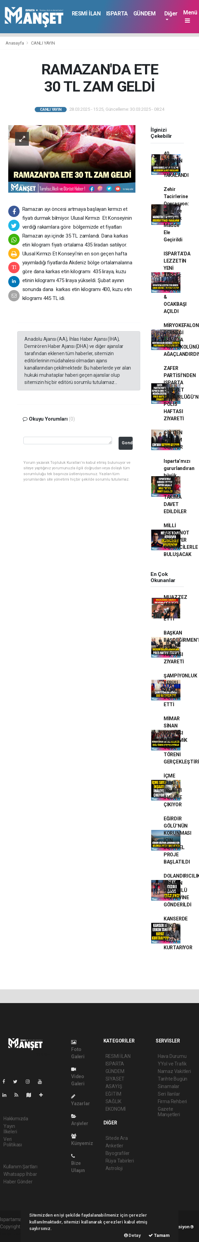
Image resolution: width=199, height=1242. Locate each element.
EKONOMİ (116, 1109)
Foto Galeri (78, 1049)
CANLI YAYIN (43, 43)
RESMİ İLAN (86, 13)
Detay (132, 1235)
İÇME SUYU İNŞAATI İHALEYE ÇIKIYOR (173, 790)
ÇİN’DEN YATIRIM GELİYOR (173, 440)
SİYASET (115, 1079)
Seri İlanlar (169, 1094)
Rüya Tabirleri (120, 1160)
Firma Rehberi (172, 1101)
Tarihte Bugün (173, 1079)
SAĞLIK (113, 1101)
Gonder (127, 442)
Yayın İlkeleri (10, 1128)
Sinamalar (168, 1086)
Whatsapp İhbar (20, 1174)
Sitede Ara (117, 1138)
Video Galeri (78, 1076)
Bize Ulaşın (78, 1163)
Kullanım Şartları (20, 1166)
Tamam (159, 1235)
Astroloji (114, 1168)
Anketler (114, 1145)
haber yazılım (14, 1234)
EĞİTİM (113, 1094)
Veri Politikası (12, 1141)
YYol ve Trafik (172, 1063)
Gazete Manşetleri (169, 1111)
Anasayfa (15, 43)
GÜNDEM (144, 13)
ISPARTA (117, 13)
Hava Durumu (172, 1056)
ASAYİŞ (114, 1086)
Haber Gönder (18, 1181)
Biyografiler (118, 1153)
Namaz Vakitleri (174, 1071)
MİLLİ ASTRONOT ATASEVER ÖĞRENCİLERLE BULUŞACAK (181, 540)
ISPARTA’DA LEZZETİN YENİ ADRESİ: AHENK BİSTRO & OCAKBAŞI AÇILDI (177, 282)
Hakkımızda (15, 1118)
